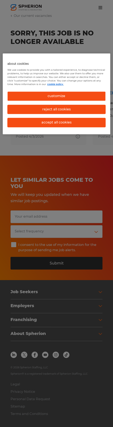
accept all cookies (56, 122)
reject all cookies (56, 109)
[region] (56, 94)
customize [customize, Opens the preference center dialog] (56, 96)
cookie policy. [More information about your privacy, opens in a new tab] (55, 84)
